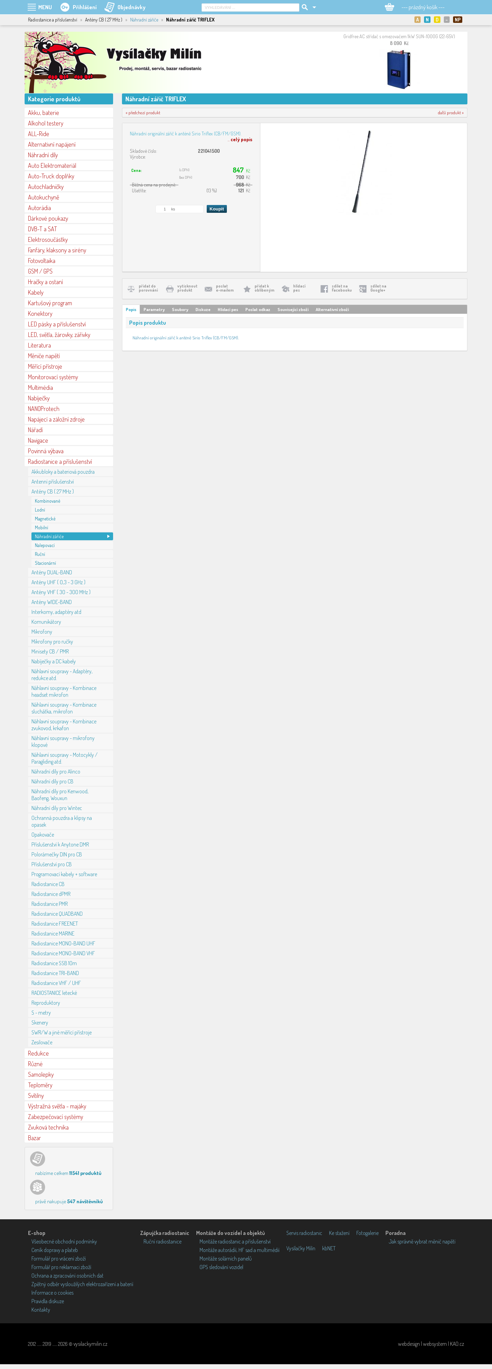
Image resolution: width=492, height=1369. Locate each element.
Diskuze (202, 309)
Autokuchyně (43, 197)
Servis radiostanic (304, 1233)
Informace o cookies (52, 1292)
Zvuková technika (48, 1127)
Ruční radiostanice (162, 1241)
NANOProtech (43, 408)
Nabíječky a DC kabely (53, 661)
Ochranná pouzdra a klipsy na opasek (61, 821)
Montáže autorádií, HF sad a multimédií (239, 1250)
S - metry (41, 1012)
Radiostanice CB (48, 884)
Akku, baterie (43, 112)
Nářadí (35, 429)
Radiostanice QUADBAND (57, 913)
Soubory (180, 309)
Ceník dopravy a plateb (54, 1250)
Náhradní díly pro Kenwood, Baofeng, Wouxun (59, 794)
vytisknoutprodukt (187, 288)
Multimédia (40, 387)
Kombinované (47, 501)
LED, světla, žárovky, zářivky (59, 334)
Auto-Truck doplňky (51, 176)
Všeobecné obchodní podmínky (64, 1241)
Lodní (40, 510)
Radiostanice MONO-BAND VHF (63, 953)
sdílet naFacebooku (342, 288)
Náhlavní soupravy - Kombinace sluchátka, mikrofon (63, 708)
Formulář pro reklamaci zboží (61, 1267)
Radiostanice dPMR (50, 893)
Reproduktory (45, 1002)
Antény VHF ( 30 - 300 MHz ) (61, 592)
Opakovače (42, 834)
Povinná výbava (46, 451)
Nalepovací (45, 545)
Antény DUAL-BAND (51, 572)
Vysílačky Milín (300, 1248)
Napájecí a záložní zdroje (56, 419)
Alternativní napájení (52, 144)
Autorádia (39, 207)
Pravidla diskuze (47, 1301)
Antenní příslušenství (52, 481)
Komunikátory (46, 621)
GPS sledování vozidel (221, 1267)
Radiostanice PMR (49, 903)
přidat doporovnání (148, 288)
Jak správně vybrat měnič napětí (422, 1241)
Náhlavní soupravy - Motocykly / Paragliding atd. (64, 758)
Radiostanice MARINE (52, 933)
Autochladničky (46, 186)
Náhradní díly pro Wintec (56, 808)
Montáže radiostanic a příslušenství (235, 1241)
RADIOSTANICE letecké (54, 992)
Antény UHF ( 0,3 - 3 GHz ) (58, 582)
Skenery (39, 1022)
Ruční (40, 554)
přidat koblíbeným (264, 288)
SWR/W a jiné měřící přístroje (61, 1032)
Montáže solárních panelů (226, 1258)
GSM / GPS (40, 271)
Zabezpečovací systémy (55, 1116)
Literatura (39, 345)
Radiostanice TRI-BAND (55, 973)
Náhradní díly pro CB (52, 781)
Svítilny (36, 1095)
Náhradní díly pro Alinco (55, 771)
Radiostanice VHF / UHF (56, 983)
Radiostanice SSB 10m (54, 963)
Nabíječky (39, 398)
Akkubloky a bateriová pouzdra (63, 471)
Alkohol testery (45, 123)
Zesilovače (41, 1042)
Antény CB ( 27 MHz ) (52, 491)
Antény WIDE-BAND (51, 602)
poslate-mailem (225, 288)
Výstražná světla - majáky (57, 1106)
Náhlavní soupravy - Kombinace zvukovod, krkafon (63, 725)
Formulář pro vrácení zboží (58, 1258)
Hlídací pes (228, 309)
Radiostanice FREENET (54, 923)
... (240, 139)
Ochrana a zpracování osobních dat (67, 1275)
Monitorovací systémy (53, 377)
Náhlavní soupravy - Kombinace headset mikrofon (63, 691)
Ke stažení (339, 1233)
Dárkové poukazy (48, 218)
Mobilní (41, 527)
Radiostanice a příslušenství (60, 461)
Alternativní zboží (332, 309)
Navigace (38, 440)
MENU (45, 7)
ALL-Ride (38, 133)
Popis (131, 309)
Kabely (35, 292)
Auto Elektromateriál (52, 165)
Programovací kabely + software (64, 874)
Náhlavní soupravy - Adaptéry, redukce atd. (62, 674)
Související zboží (293, 309)
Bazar (34, 1138)
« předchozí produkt (143, 112)
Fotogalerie (367, 1233)
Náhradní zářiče (144, 20)
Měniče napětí (44, 355)
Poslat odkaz (257, 309)
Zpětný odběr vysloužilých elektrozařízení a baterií (82, 1284)
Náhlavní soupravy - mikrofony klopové (63, 741)
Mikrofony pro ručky (52, 641)
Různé (35, 1064)
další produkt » (451, 112)
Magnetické (45, 518)
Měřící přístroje (45, 366)
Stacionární (45, 563)
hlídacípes (299, 288)
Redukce (38, 1053)
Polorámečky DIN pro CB (56, 854)
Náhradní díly (43, 155)
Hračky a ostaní (45, 281)
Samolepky (41, 1074)
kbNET (329, 1248)
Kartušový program (50, 303)
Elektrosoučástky (48, 239)
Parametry (154, 309)
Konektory (40, 313)
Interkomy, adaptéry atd (56, 611)
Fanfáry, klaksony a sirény (57, 250)
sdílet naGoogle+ (378, 288)
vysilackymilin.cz (90, 1343)
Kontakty (40, 1309)
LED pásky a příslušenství (57, 324)
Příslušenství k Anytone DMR (60, 844)
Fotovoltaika (41, 260)
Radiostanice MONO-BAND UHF (63, 943)
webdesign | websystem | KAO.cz (431, 1343)
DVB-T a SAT (42, 229)
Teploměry (40, 1085)
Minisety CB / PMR (50, 651)
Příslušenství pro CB (51, 864)
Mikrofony (41, 631)
